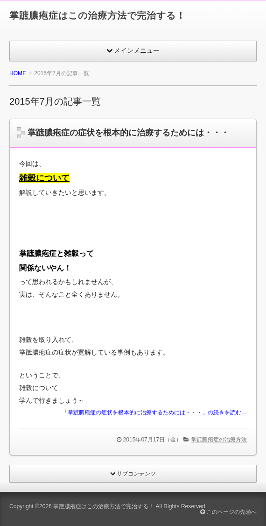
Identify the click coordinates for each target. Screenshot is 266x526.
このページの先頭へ (228, 512)
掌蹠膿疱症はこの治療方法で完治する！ (97, 15)
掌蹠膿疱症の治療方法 (219, 439)
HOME (17, 73)
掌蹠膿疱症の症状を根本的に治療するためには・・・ (128, 132)
